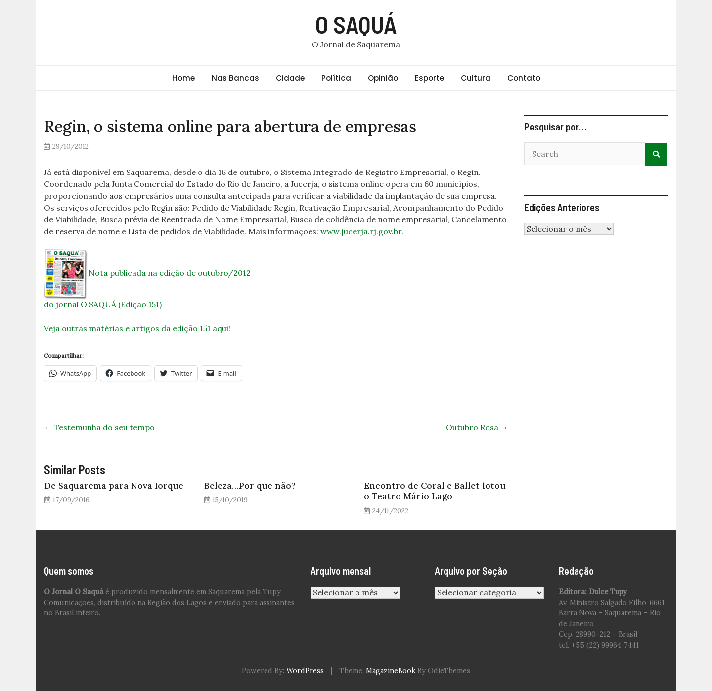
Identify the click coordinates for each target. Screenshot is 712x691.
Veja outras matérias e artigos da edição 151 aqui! (137, 328)
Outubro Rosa (477, 427)
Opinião (383, 78)
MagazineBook (390, 670)
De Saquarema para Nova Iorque (113, 485)
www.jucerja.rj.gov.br (360, 231)
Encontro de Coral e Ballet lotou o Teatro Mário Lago (435, 491)
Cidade (290, 78)
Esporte (429, 78)
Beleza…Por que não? (250, 485)
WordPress (305, 670)
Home (183, 78)
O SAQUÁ (356, 24)
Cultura (475, 78)
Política (336, 78)
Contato (523, 78)
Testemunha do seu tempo (99, 427)
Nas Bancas (235, 78)
